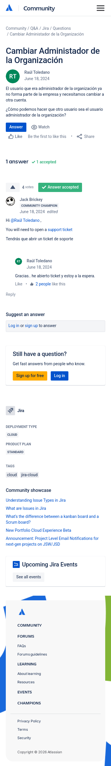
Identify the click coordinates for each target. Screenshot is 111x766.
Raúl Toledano (37, 72)
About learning (29, 673)
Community (39, 8)
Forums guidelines (32, 654)
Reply (11, 294)
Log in (13, 325)
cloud (12, 474)
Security (24, 738)
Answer (16, 127)
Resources (25, 682)
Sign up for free (30, 375)
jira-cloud (29, 474)
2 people (43, 284)
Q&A (34, 28)
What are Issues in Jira (26, 508)
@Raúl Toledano (25, 220)
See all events (28, 577)
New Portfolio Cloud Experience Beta (38, 530)
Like (18, 284)
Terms (22, 729)
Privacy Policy (29, 721)
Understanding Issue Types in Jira (36, 500)
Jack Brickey (31, 199)
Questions (62, 28)
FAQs (21, 646)
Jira (45, 28)
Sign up (31, 325)
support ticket (60, 229)
